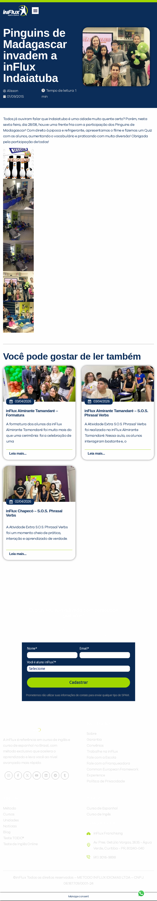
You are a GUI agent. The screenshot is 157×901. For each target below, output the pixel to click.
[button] (35, 10)
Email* (84, 649)
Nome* (32, 649)
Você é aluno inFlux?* (41, 663)
